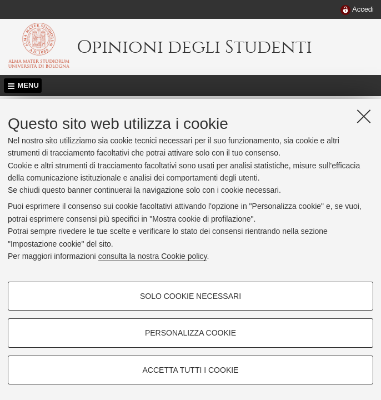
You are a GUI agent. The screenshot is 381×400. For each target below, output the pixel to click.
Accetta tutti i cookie (191, 370)
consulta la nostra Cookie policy (152, 256)
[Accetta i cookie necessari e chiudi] (364, 116)
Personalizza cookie (190, 332)
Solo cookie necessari (190, 296)
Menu (28, 85)
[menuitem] (357, 10)
